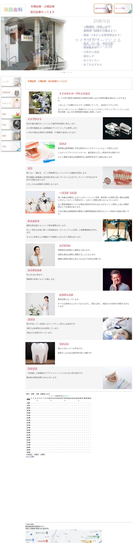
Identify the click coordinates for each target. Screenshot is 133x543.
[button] (62, 72)
